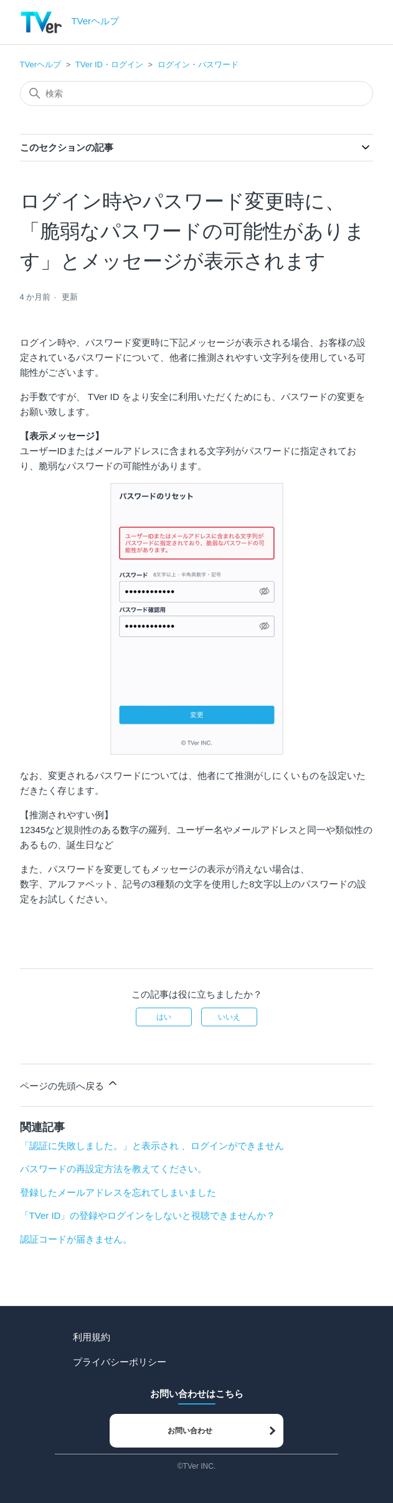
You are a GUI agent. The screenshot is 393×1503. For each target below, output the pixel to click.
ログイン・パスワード (198, 64)
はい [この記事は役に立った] (163, 1017)
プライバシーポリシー (119, 1362)
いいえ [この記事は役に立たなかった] (229, 1017)
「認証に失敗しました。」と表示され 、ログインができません (152, 1145)
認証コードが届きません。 (76, 1239)
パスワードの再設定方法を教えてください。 (113, 1168)
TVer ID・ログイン (109, 64)
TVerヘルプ (40, 64)
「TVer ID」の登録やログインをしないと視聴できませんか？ (148, 1215)
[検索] (197, 93)
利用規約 (91, 1337)
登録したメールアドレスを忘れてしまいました (118, 1192)
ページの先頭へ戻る (69, 1084)
